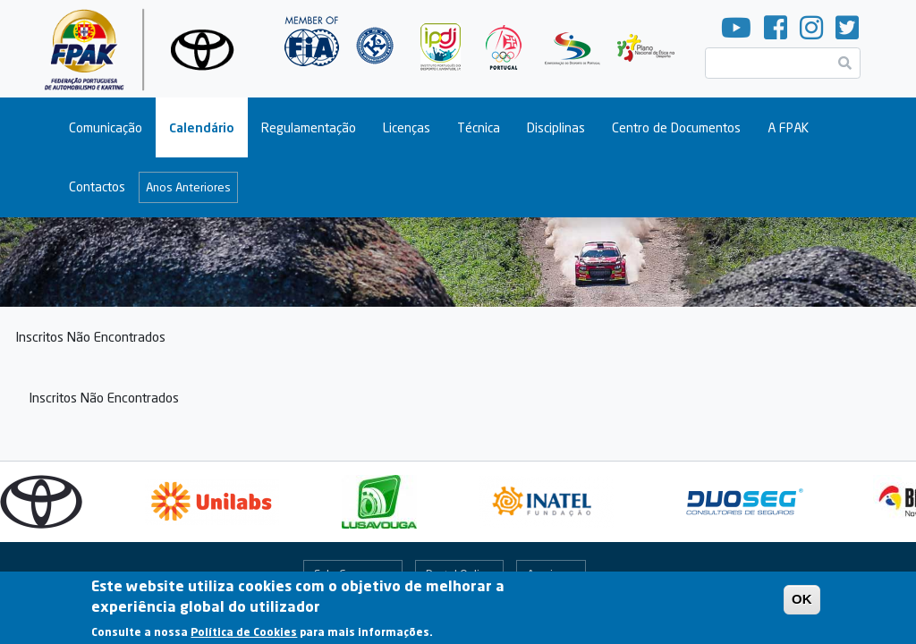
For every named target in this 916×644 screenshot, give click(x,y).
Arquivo (546, 574)
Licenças (406, 127)
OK (802, 603)
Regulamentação (308, 127)
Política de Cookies (244, 636)
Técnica (478, 127)
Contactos (97, 186)
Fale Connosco (352, 574)
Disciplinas (556, 127)
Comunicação (105, 127)
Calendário (201, 127)
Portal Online (459, 574)
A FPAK (788, 127)
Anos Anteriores (188, 187)
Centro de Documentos (676, 127)
